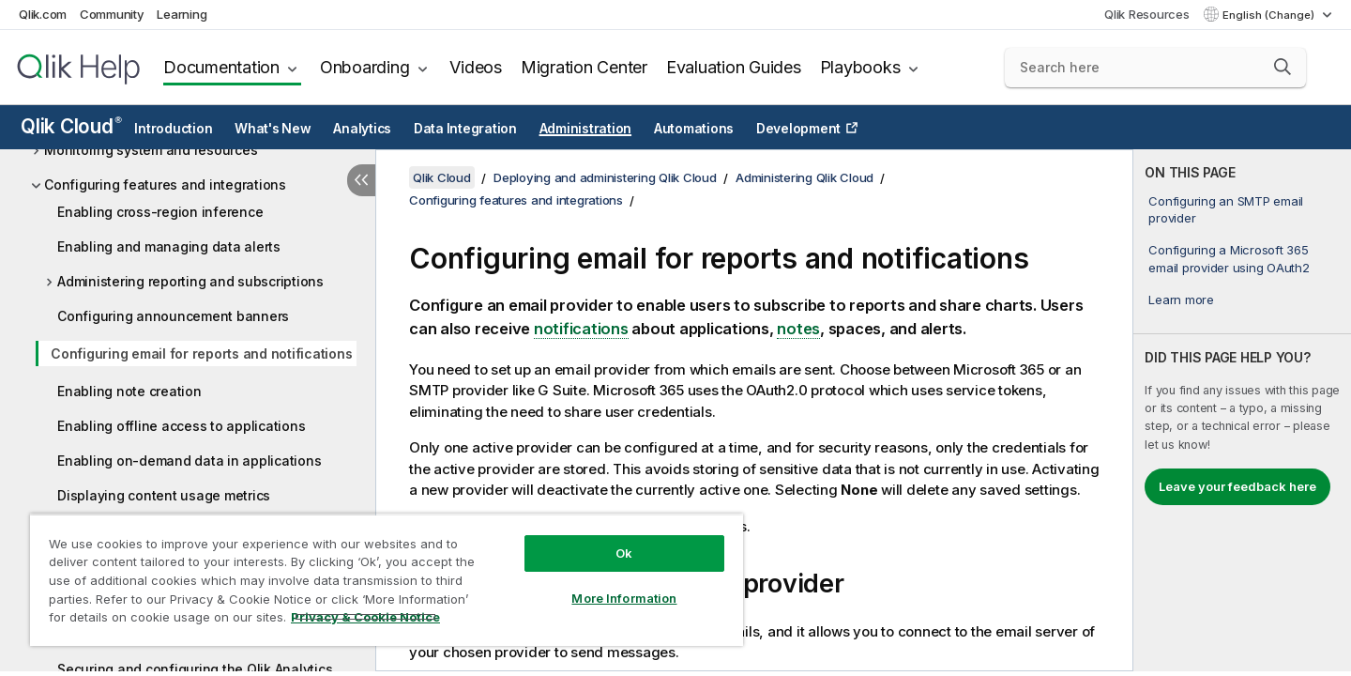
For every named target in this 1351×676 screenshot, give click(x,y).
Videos (475, 67)
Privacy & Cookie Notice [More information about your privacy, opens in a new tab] (365, 616)
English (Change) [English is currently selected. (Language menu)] (1269, 15)
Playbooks (860, 67)
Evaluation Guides (733, 67)
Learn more (1181, 299)
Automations (694, 128)
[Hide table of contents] (361, 180)
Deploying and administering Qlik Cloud (605, 177)
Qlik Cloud (71, 126)
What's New (273, 128)
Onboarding (365, 67)
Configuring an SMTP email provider (1225, 209)
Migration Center (584, 67)
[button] (1282, 66)
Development (798, 128)
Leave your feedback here (1237, 486)
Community (112, 14)
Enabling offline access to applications (181, 426)
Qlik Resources (1147, 14)
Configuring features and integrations (165, 184)
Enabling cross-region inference (160, 212)
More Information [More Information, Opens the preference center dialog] (623, 598)
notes (798, 328)
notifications (581, 328)
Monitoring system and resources (150, 150)
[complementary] (1242, 410)
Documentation (221, 67)
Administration (585, 128)
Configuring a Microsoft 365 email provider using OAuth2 (1228, 258)
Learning (181, 14)
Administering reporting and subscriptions (190, 281)
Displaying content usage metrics (163, 495)
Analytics (362, 128)
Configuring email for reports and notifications (201, 353)
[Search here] (1155, 67)
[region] (386, 580)
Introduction (173, 128)
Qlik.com (43, 14)
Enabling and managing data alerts (169, 246)
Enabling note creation (129, 391)
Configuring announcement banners (173, 316)
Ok (623, 553)
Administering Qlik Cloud (804, 177)
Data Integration (465, 128)
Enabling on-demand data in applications (189, 461)
